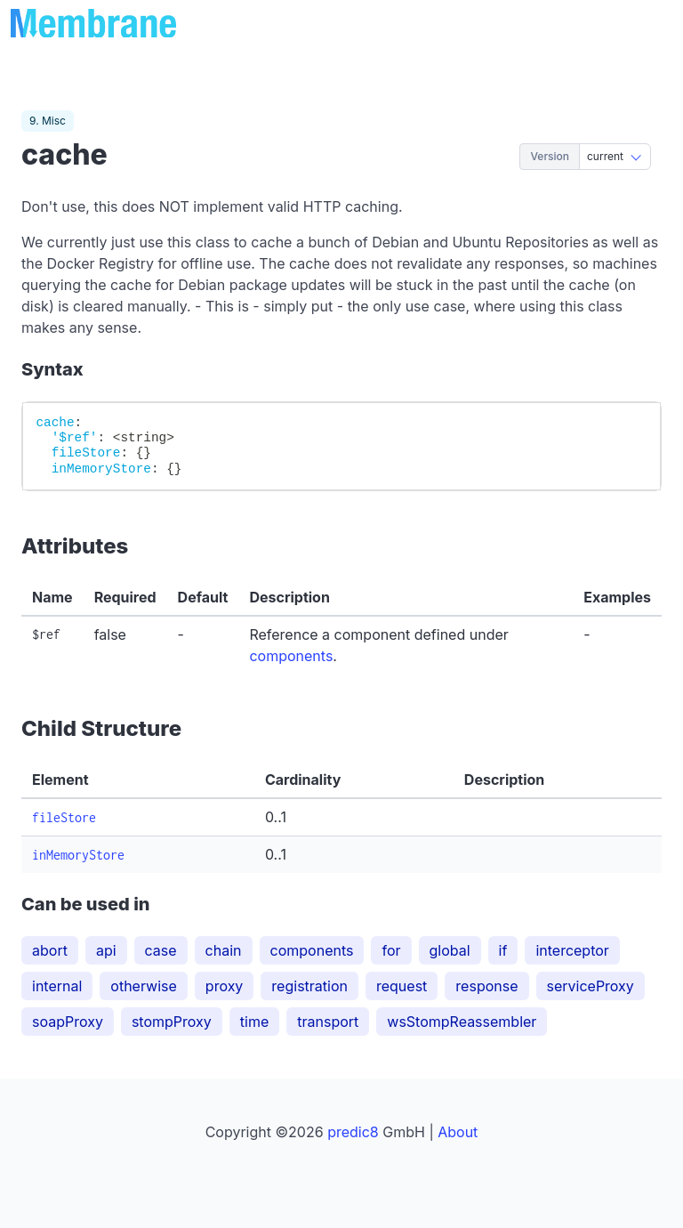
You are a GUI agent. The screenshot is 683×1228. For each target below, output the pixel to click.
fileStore (64, 817)
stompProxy (172, 1021)
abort (50, 950)
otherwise (143, 986)
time (254, 1021)
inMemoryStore (78, 854)
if (503, 950)
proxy (224, 986)
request (401, 986)
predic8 (353, 1132)
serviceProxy (590, 986)
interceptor (571, 950)
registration (309, 986)
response (486, 986)
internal (57, 986)
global (450, 950)
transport (327, 1021)
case (161, 950)
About (458, 1132)
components (291, 656)
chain (223, 950)
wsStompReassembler (461, 1021)
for (391, 950)
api (106, 950)
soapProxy (67, 1021)
